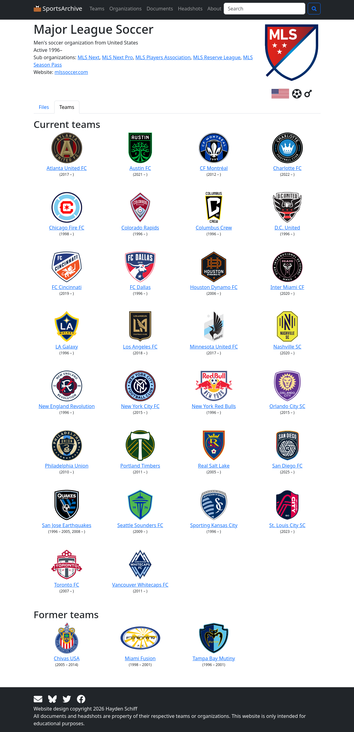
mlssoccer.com (71, 72)
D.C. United (287, 211)
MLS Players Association (163, 57)
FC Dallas (140, 271)
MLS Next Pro (117, 57)
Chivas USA (67, 642)
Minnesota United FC (214, 330)
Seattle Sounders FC (140, 509)
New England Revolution (67, 390)
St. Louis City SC (287, 509)
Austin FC (140, 152)
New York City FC (140, 390)
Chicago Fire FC (66, 211)
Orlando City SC (287, 390)
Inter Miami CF (287, 271)
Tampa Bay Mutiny (213, 642)
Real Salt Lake (214, 449)
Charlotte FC (287, 152)
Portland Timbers (140, 449)
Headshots (190, 8)
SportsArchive (58, 8)
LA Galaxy (67, 330)
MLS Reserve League (217, 57)
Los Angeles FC (140, 330)
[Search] (264, 8)
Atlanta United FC (67, 152)
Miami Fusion (140, 642)
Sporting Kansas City (213, 509)
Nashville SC (287, 330)
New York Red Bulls (214, 390)
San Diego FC (287, 449)
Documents (160, 8)
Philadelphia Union (66, 449)
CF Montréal (214, 152)
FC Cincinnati (67, 271)
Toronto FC (66, 568)
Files (44, 107)
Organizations (125, 8)
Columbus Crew (214, 211)
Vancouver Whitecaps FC (140, 568)
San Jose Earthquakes (66, 509)
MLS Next (88, 57)
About (214, 8)
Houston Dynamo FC (214, 271)
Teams (96, 8)
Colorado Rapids (140, 211)
